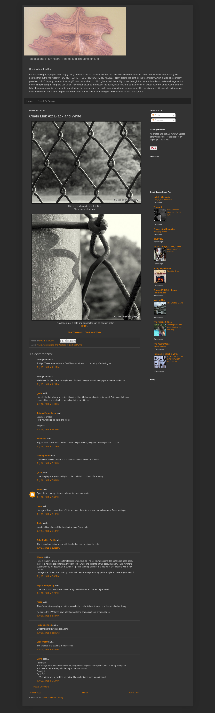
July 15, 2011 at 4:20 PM (48, 384)
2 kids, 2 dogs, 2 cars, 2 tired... (168, 246)
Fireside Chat (173, 271)
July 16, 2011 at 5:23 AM (48, 463)
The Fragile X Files (163, 322)
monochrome (48, 345)
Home (30, 101)
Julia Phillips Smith (46, 540)
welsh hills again (162, 197)
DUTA (39, 602)
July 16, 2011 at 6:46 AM (48, 497)
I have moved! (160, 293)
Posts (156, 115)
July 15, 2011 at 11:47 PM (48, 429)
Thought (158, 207)
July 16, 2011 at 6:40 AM (48, 480)
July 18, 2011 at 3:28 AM (48, 593)
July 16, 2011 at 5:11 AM (48, 446)
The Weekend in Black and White (84, 332)
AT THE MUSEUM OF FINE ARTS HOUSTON (175, 359)
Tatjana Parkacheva (46, 413)
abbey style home (162, 268)
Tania (39, 523)
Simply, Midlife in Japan (165, 290)
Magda (40, 557)
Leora (40, 506)
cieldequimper (44, 455)
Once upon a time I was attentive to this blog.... (175, 327)
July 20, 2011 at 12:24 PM (48, 649)
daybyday (158, 239)
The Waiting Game (175, 303)
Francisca (41, 438)
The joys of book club (163, 200)
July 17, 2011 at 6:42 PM (48, 576)
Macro (39, 345)
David (40, 659)
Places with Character (164, 229)
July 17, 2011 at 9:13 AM (48, 514)
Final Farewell (160, 347)
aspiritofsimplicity (45, 585)
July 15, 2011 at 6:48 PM (48, 404)
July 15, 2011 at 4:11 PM (48, 367)
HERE (84, 326)
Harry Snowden (44, 625)
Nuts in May (159, 300)
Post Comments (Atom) (52, 697)
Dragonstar (42, 642)
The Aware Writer (162, 344)
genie (39, 393)
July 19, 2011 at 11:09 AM (48, 633)
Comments (158, 120)
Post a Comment (41, 687)
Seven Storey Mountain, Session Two (175, 212)
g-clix (39, 472)
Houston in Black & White (166, 354)
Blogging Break (160, 232)
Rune (39, 489)
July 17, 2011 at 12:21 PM (48, 548)
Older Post (134, 693)
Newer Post (35, 693)
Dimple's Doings (46, 101)
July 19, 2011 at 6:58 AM (48, 616)
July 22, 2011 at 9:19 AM (48, 681)
